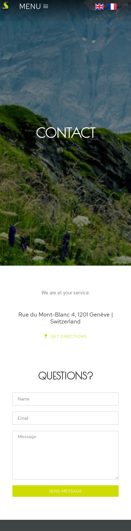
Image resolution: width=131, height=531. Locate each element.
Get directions (66, 336)
